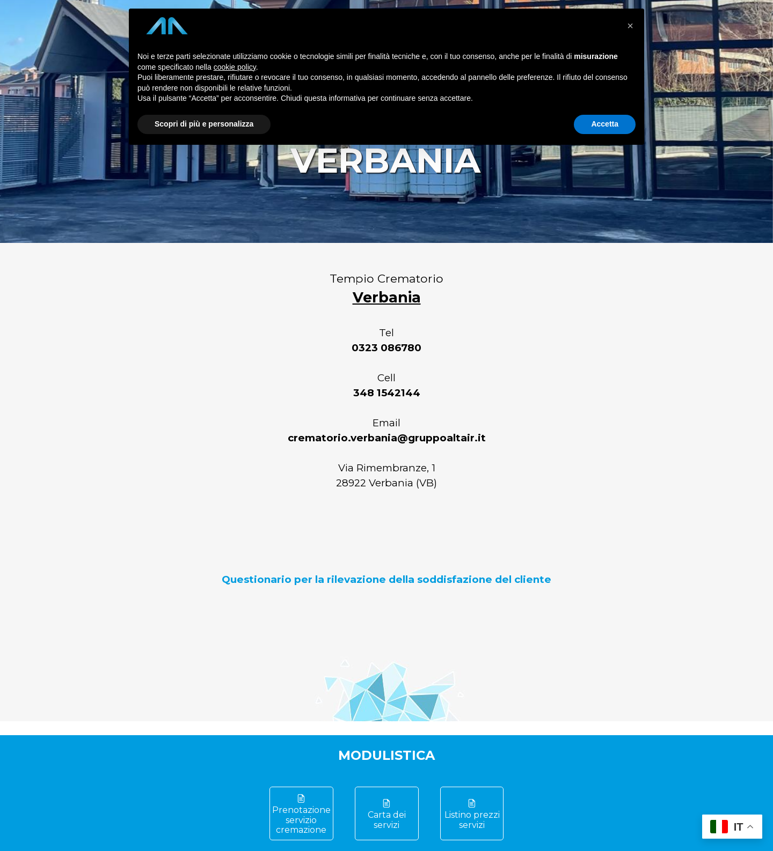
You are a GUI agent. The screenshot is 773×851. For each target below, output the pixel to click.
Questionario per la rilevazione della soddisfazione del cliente (386, 579)
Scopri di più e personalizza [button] (204, 124)
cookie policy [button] (235, 67)
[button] (630, 25)
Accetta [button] (604, 124)
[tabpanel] (386, 428)
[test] (301, 813)
